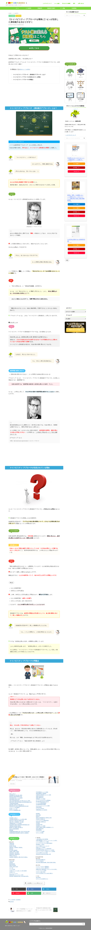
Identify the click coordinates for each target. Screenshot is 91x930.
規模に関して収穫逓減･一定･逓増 (16, 822)
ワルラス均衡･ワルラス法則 (42, 852)
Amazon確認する (76, 163)
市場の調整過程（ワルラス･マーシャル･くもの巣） (46, 840)
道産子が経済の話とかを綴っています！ (12, 925)
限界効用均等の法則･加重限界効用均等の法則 (18, 806)
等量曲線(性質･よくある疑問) (15, 823)
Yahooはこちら (76, 171)
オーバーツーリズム (13, 873)
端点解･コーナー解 (13, 809)
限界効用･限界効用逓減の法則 (15, 796)
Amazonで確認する (76, 207)
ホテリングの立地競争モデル (42, 879)
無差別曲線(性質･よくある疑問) (16, 798)
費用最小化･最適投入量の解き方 (16, 827)
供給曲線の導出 (39, 824)
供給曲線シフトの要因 (40, 826)
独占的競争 (38, 877)
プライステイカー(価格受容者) (42, 820)
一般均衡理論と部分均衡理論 (42, 839)
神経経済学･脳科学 (51, 8)
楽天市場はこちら (76, 167)
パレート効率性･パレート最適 (42, 842)
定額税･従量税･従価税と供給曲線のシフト (45, 827)
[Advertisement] (34, 95)
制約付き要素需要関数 (14, 829)
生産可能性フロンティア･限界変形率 (43, 848)
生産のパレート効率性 (40, 847)
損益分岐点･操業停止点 (41, 821)
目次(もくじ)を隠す (25, 69)
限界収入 (38, 816)
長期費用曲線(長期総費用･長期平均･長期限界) (19, 833)
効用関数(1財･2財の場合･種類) (15, 795)
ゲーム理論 (62, 8)
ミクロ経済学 (28, 8)
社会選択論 (74, 8)
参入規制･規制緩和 (13, 850)
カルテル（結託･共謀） (41, 872)
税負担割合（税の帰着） (14, 853)
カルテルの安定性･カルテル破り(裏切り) (44, 873)
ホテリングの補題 (39, 832)
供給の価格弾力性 (39, 828)
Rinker (71, 160)
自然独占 (11, 862)
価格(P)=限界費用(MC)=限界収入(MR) (44, 817)
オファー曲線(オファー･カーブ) (42, 846)
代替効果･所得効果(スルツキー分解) (43, 795)
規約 (74, 3)
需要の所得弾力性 (39, 796)
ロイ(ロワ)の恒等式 (40, 808)
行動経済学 (39, 8)
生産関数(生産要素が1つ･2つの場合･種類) (18, 819)
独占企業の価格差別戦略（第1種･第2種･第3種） (46, 862)
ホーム (17, 8)
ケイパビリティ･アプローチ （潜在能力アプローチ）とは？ (30, 74)
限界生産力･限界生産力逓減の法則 (16, 820)
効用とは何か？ (12, 794)
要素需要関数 (39, 830)
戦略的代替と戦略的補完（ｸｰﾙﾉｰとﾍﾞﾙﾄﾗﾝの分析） (46, 869)
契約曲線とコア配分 (40, 844)
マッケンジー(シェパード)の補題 (43, 805)
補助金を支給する (13, 855)
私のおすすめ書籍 (66, 3)
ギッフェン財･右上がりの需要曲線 (43, 800)
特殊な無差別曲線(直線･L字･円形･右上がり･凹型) (19, 800)
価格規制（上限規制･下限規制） (16, 847)
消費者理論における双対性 (41, 810)
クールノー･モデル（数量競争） (42, 866)
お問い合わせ (81, 3)
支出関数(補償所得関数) (41, 804)
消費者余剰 (11, 843)
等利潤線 (38, 823)
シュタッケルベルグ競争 (41, 870)
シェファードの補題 (40, 831)
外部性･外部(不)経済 (13, 866)
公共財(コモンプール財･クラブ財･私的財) (18, 870)
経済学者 (12, 901)
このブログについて (47, 3)
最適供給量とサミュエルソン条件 (16, 875)
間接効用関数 (39, 807)
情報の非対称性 (12, 865)
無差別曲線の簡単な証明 (14, 799)
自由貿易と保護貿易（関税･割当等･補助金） (18, 857)
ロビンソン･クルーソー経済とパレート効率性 (45, 851)
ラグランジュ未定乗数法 (14, 807)
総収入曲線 (38, 815)
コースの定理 (12, 869)
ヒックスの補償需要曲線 (41, 803)
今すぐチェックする (74, 329)
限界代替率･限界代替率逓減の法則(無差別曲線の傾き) (20, 802)
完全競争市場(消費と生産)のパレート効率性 (45, 850)
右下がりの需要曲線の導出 (15, 810)
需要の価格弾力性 (39, 797)
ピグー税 (11, 868)
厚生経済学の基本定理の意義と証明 (43, 854)
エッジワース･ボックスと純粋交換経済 (44, 843)
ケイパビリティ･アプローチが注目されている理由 (27, 77)
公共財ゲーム (12, 872)
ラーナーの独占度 (39, 861)
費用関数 (11, 830)
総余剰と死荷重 (12, 846)
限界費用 (38, 813)
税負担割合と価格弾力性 (14, 854)
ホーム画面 (56, 3)
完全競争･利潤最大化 (40, 819)
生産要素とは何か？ (13, 818)
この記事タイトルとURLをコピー (34, 883)
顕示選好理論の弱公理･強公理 (42, 801)
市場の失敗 (11, 861)
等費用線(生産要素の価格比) (15, 826)
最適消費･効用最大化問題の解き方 (16, 804)
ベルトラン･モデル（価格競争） (42, 868)
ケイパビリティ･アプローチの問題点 (23, 79)
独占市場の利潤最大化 (40, 859)
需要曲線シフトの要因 (40, 799)
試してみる (34, 48)
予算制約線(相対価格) (13, 803)
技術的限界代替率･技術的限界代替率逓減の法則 (19, 824)
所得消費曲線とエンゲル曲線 (42, 792)
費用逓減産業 (12, 864)
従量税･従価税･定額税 (14, 851)
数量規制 (11, 849)
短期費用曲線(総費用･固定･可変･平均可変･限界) (19, 831)
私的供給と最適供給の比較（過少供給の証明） (19, 876)
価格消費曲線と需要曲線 (41, 793)
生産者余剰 (11, 844)
